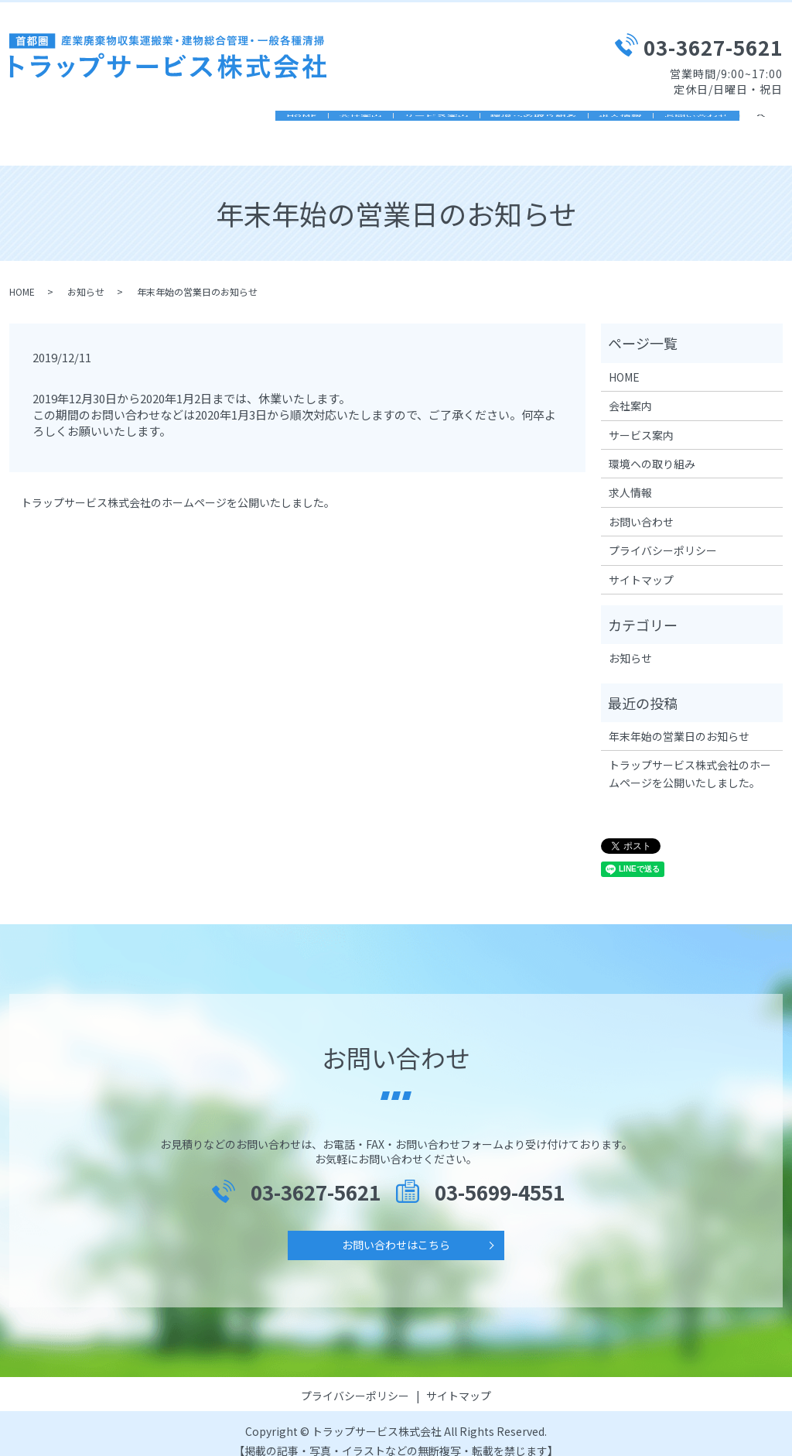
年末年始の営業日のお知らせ (679, 720)
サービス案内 (360, 121)
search (772, 122)
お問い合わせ (685, 121)
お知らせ (85, 276)
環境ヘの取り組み (479, 121)
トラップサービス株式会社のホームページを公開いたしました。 (178, 487)
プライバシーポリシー (663, 535)
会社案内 (263, 121)
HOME (182, 121)
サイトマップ (641, 564)
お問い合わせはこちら (396, 1229)
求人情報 (587, 121)
